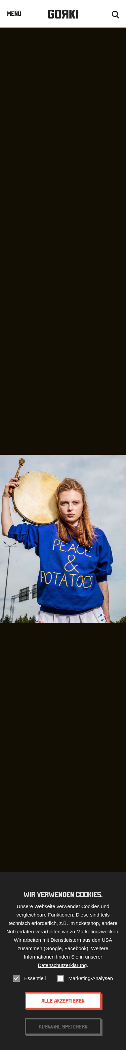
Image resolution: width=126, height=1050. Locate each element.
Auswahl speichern (63, 1026)
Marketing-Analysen (90, 978)
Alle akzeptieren (63, 1000)
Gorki (63, 14)
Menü (14, 13)
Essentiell (35, 978)
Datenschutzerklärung (62, 965)
